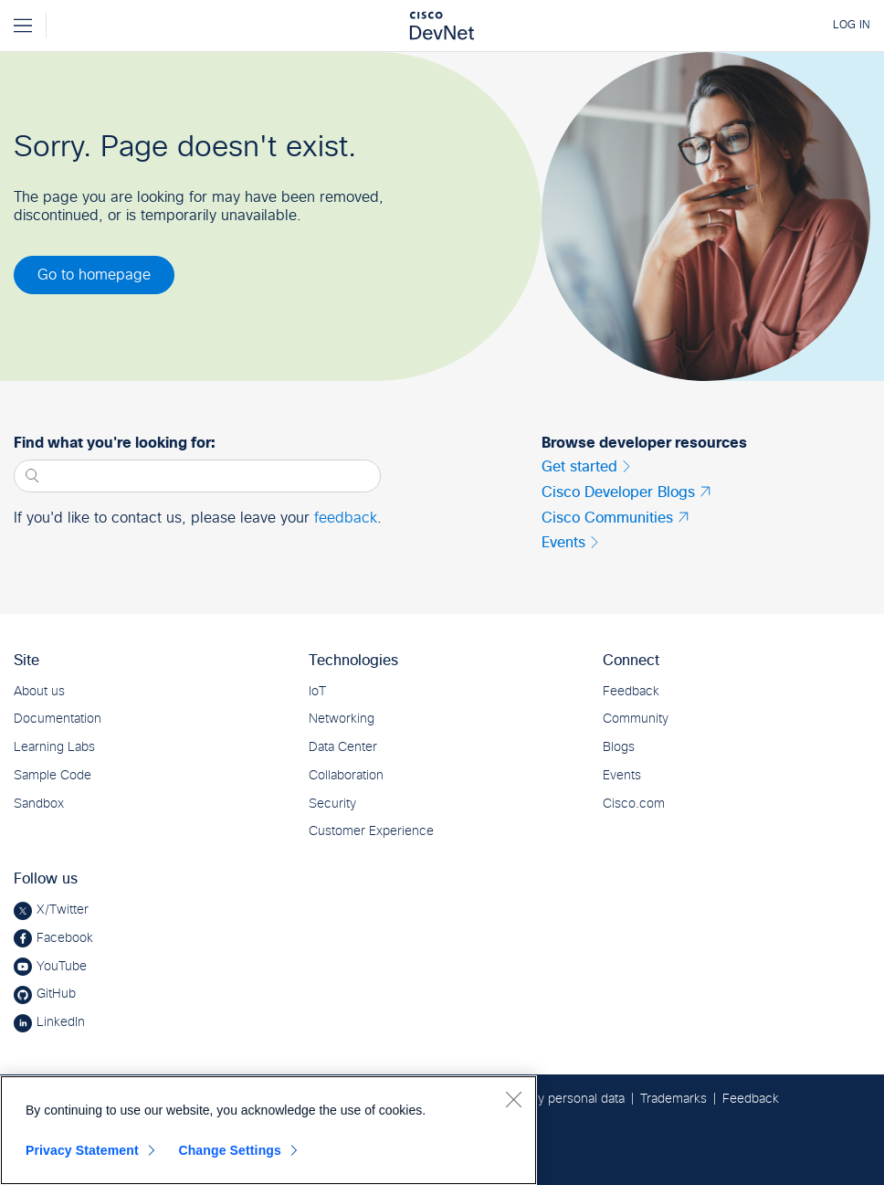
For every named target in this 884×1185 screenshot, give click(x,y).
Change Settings (229, 1150)
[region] (268, 1130)
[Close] (513, 1099)
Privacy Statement (82, 1150)
